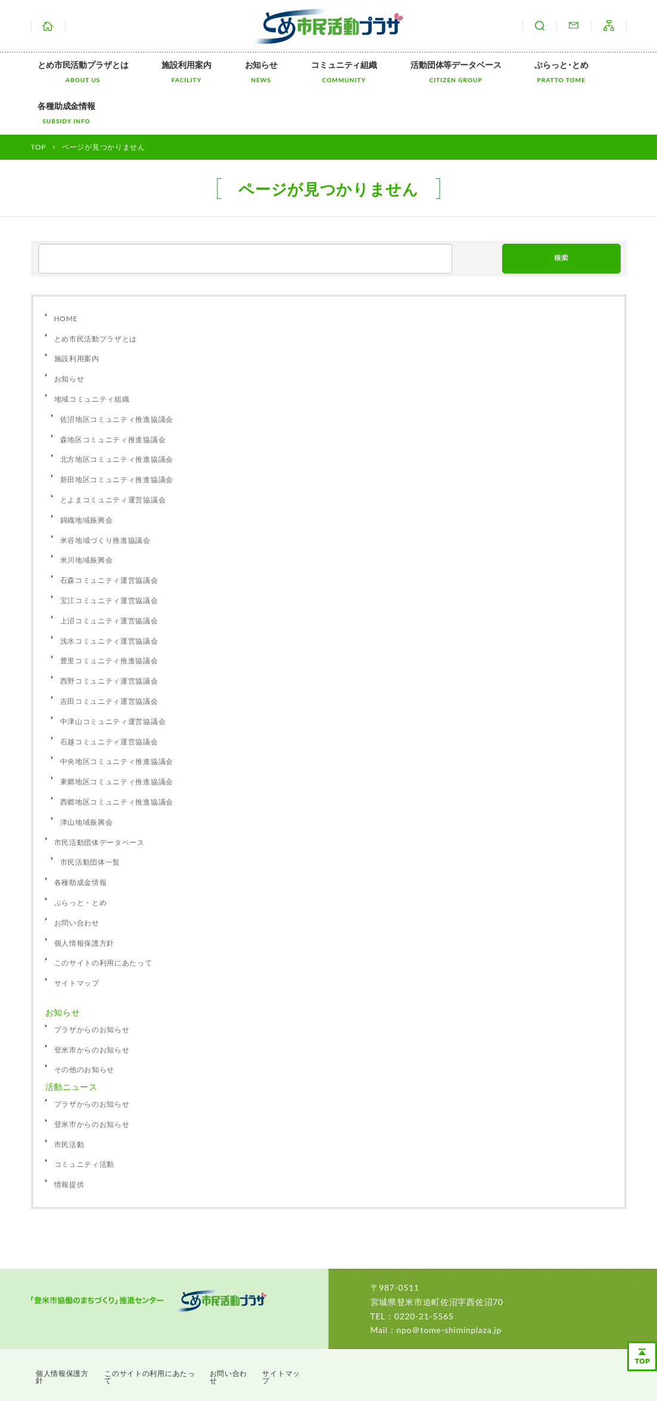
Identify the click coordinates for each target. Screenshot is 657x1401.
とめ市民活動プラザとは (79, 72)
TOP (38, 103)
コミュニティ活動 (84, 1120)
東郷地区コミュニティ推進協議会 (117, 738)
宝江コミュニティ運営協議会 (109, 556)
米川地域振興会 (86, 516)
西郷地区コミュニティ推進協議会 (117, 758)
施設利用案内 (174, 72)
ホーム (48, 25)
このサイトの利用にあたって (103, 919)
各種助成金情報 (591, 72)
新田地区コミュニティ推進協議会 (117, 435)
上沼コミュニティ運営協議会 (109, 577)
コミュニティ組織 (310, 72)
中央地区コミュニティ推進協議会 (117, 718)
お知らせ (238, 72)
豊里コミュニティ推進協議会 (109, 617)
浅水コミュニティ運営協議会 (109, 597)
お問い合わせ (573, 25)
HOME (66, 275)
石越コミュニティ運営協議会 (109, 698)
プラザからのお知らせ (92, 985)
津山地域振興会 (86, 778)
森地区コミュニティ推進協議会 (113, 396)
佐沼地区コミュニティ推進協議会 (117, 375)
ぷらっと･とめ (512, 72)
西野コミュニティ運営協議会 (109, 637)
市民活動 (69, 1100)
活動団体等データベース (414, 72)
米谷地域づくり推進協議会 (105, 496)
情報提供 (69, 1140)
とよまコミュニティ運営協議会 (113, 456)
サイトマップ (608, 25)
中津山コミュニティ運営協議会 (113, 677)
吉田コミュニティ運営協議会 (109, 657)
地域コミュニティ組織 (92, 355)
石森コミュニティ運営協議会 (109, 536)
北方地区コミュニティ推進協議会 (117, 416)
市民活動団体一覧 (90, 819)
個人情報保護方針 (84, 899)
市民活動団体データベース (99, 798)
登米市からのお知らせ (92, 1006)
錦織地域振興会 (86, 476)
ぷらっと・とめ (80, 859)
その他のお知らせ (84, 1025)
